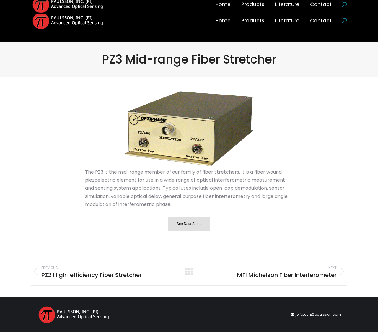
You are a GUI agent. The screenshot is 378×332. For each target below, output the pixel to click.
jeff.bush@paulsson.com (318, 314)
